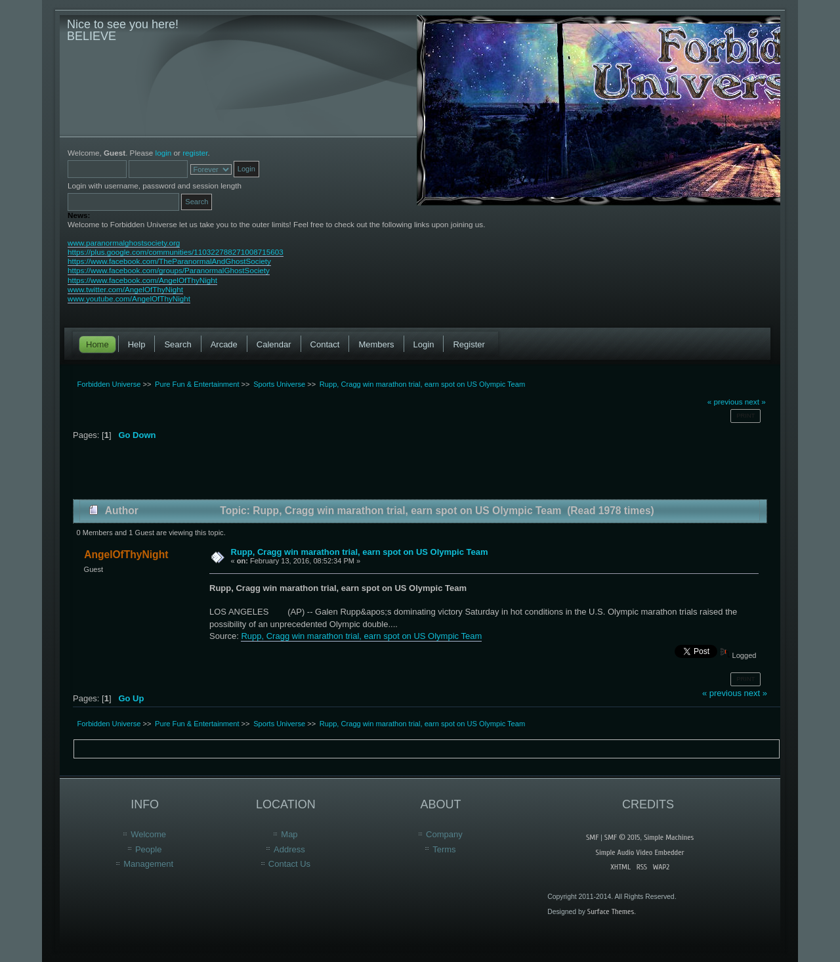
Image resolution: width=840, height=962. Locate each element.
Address (289, 849)
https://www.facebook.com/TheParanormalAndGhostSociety (169, 261)
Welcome (148, 834)
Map (289, 834)
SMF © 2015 (622, 837)
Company (444, 834)
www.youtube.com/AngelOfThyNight (129, 298)
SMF (592, 837)
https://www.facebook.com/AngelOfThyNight (142, 280)
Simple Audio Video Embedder (640, 852)
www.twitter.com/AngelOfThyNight (125, 289)
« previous (725, 401)
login (164, 152)
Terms (443, 849)
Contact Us (289, 864)
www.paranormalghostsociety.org (124, 242)
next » (755, 401)
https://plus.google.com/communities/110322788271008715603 (176, 252)
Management (148, 864)
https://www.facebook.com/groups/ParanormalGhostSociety (169, 270)
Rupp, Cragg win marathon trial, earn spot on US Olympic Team (359, 552)
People (148, 849)
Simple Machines (669, 837)
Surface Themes (610, 911)
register (194, 152)
